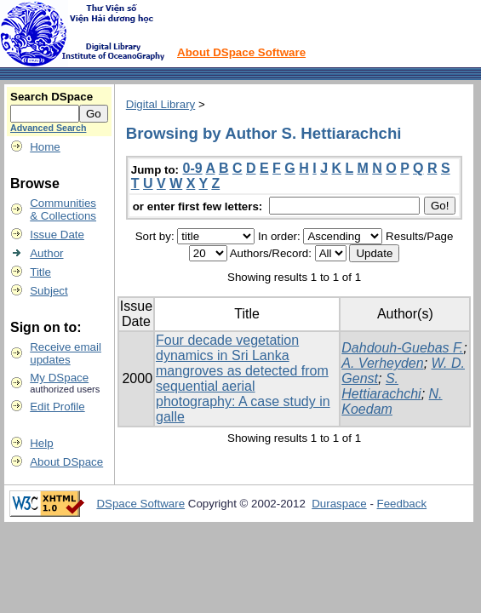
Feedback (402, 503)
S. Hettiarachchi (381, 386)
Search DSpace (51, 96)
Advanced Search (48, 128)
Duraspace (339, 503)
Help (41, 443)
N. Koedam (391, 401)
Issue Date (57, 234)
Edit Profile (57, 406)
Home (45, 146)
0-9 (193, 168)
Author (46, 253)
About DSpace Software (241, 52)
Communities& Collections (63, 209)
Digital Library (160, 104)
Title (40, 272)
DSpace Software (140, 503)
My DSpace (59, 377)
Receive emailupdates (65, 353)
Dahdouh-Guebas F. (402, 348)
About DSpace (66, 461)
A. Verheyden (382, 363)
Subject (48, 290)
